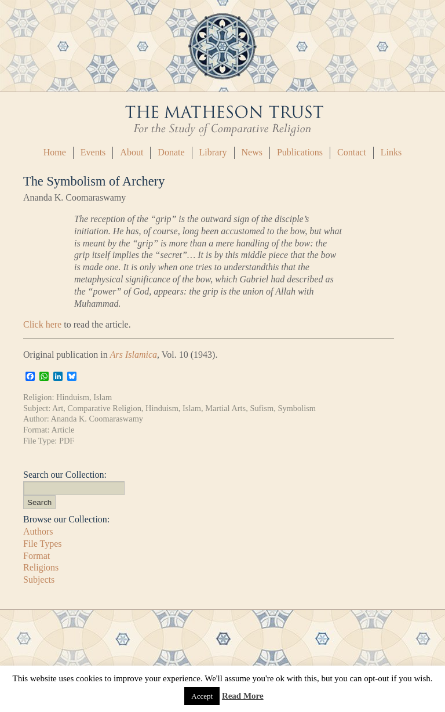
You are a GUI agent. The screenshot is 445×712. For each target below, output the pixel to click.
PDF (66, 440)
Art (57, 408)
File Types (42, 543)
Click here (42, 324)
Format (36, 556)
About (131, 152)
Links (391, 152)
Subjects (38, 579)
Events (93, 152)
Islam (102, 397)
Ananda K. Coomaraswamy (97, 418)
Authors (38, 531)
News (252, 152)
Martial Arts (225, 408)
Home (54, 152)
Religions (41, 567)
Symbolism (297, 408)
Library (213, 152)
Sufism (261, 408)
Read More (243, 695)
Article (62, 429)
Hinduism (72, 397)
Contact (351, 152)
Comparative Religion (104, 408)
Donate (171, 152)
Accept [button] (202, 696)
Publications (300, 152)
